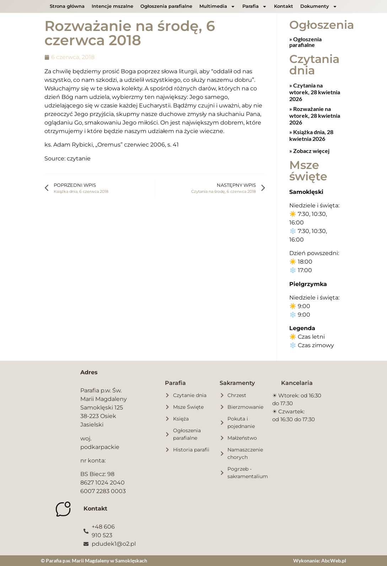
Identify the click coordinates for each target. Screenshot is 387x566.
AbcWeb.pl (333, 560)
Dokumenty (318, 6)
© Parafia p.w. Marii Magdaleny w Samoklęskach (94, 560)
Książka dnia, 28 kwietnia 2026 (311, 135)
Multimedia (217, 6)
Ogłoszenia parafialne (166, 6)
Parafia (254, 6)
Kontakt (283, 6)
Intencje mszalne (112, 6)
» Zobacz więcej (309, 150)
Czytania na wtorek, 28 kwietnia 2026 (314, 91)
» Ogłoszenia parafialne (305, 41)
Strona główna (67, 6)
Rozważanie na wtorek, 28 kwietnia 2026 (314, 115)
